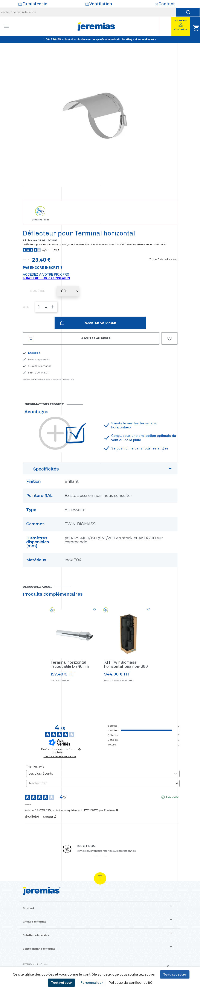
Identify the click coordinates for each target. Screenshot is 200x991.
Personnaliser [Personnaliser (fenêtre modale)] (92, 983)
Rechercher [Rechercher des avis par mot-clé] (100, 783)
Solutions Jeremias (36, 935)
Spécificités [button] (103, 470)
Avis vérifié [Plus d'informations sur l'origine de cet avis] (172, 797)
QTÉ (26, 306)
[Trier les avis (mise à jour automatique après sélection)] (103, 773)
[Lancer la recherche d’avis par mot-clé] (177, 783)
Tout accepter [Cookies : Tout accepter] (174, 974)
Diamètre (37, 291)
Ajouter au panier (100, 323)
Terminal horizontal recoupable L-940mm (69, 664)
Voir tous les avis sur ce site (60, 756)
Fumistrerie (34, 3)
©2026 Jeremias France (35, 964)
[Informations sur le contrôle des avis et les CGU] (79, 749)
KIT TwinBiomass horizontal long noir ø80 (126, 664)
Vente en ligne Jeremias (39, 948)
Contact (167, 3)
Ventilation (100, 3)
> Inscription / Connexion (46, 278)
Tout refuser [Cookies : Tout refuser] (61, 983)
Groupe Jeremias (34, 921)
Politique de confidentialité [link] (130, 982)
